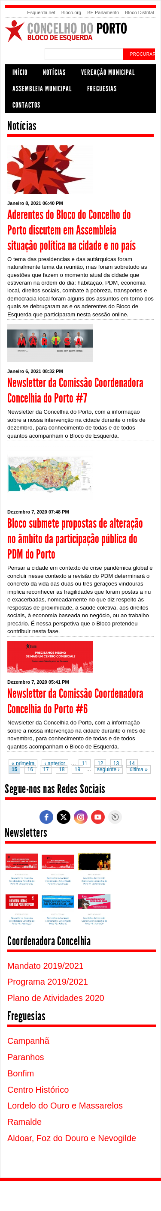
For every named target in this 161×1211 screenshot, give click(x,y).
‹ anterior (55, 763)
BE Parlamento (103, 12)
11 (84, 763)
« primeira (23, 763)
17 (46, 769)
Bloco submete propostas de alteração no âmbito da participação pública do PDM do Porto (75, 539)
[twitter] (63, 817)
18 (61, 769)
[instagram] (81, 817)
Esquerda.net (41, 12)
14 (132, 763)
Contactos (26, 105)
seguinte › (108, 769)
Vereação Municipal (108, 72)
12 (100, 763)
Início (19, 72)
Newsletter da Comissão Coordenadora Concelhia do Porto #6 (75, 701)
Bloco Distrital (139, 12)
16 (30, 769)
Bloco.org (71, 12)
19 (77, 769)
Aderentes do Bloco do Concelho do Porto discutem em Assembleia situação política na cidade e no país (71, 230)
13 (116, 763)
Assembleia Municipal (42, 88)
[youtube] (98, 817)
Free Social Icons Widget (115, 817)
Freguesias (102, 88)
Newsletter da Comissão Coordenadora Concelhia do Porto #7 (75, 390)
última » (139, 769)
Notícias (54, 72)
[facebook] (46, 817)
